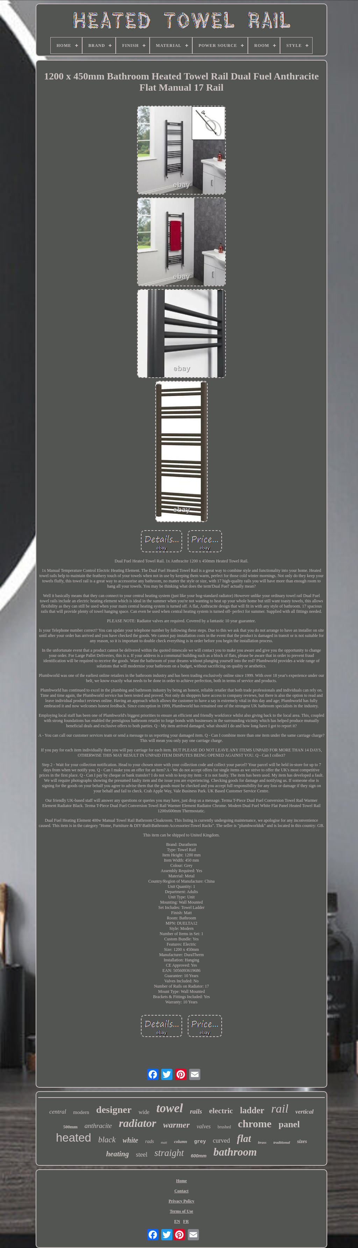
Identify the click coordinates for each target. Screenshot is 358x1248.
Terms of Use (181, 1211)
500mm (70, 1126)
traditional (281, 1142)
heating (117, 1154)
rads (149, 1141)
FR (186, 1221)
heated (73, 1137)
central (57, 1111)
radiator (137, 1123)
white (130, 1140)
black (107, 1139)
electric (221, 1110)
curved (221, 1140)
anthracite (98, 1125)
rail (279, 1108)
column (180, 1141)
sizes (302, 1141)
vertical (304, 1111)
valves (204, 1126)
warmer (176, 1124)
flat (244, 1138)
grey (200, 1141)
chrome (255, 1123)
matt (164, 1142)
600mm (199, 1155)
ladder (252, 1110)
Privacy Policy (181, 1201)
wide (143, 1112)
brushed (224, 1126)
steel (142, 1154)
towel (169, 1108)
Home (181, 1180)
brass (262, 1142)
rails (196, 1111)
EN (177, 1221)
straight (169, 1153)
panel (289, 1124)
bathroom (235, 1152)
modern (81, 1112)
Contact (181, 1191)
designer (113, 1109)
